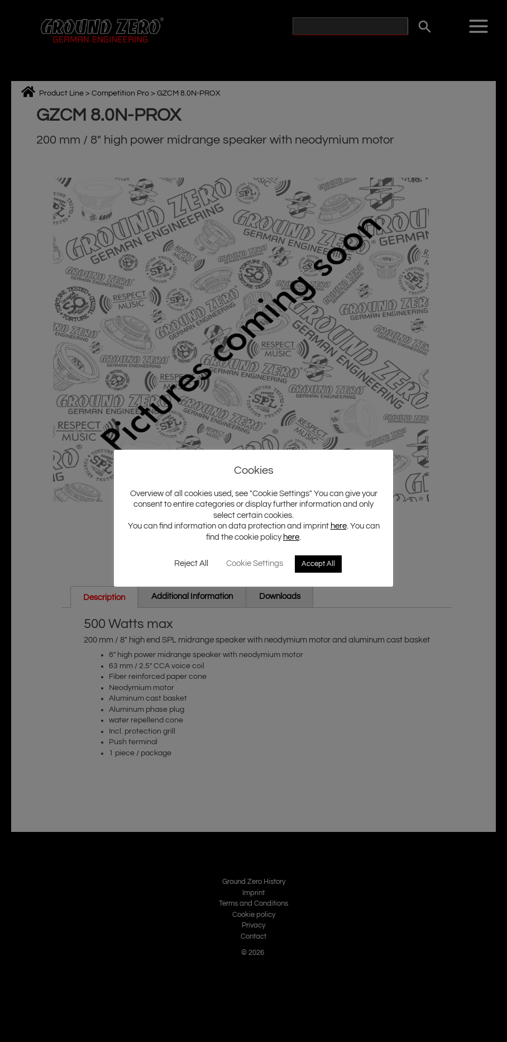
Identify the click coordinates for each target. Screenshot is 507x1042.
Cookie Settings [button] (254, 563)
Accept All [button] (318, 564)
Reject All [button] (191, 563)
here (339, 526)
